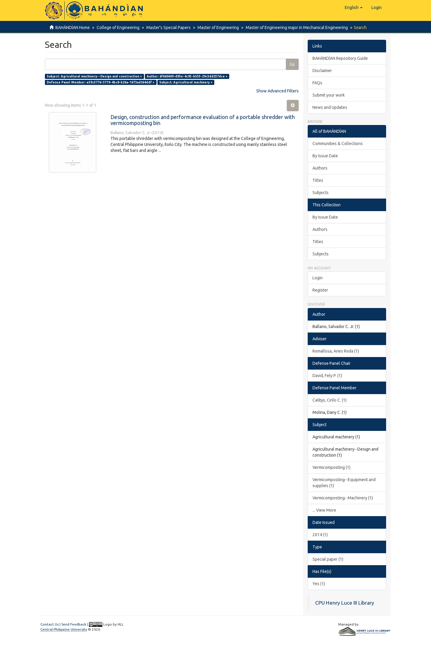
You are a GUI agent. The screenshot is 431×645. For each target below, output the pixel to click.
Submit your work (328, 95)
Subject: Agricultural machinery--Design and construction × (94, 76)
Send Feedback (73, 624)
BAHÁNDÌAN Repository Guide (340, 58)
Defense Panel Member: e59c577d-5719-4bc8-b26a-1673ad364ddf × (100, 82)
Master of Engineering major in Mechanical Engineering (293, 27)
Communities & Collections (337, 143)
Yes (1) (318, 583)
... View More (324, 510)
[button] (353, 7)
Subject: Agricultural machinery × (186, 82)
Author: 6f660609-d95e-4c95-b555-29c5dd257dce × (187, 76)
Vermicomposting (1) (331, 467)
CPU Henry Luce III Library (344, 603)
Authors (319, 168)
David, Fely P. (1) (327, 375)
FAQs (317, 82)
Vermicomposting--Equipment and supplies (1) (344, 482)
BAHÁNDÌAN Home (72, 27)
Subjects (320, 192)
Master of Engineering (215, 27)
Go (292, 64)
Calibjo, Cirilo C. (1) (329, 400)
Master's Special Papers (167, 27)
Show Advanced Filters (277, 91)
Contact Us (49, 624)
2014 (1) (320, 534)
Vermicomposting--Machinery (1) (342, 497)
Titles (317, 180)
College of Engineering (117, 27)
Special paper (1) (327, 559)
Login (317, 277)
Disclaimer (322, 70)
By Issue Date (325, 155)
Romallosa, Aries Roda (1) (335, 351)
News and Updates (329, 107)
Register (320, 290)
